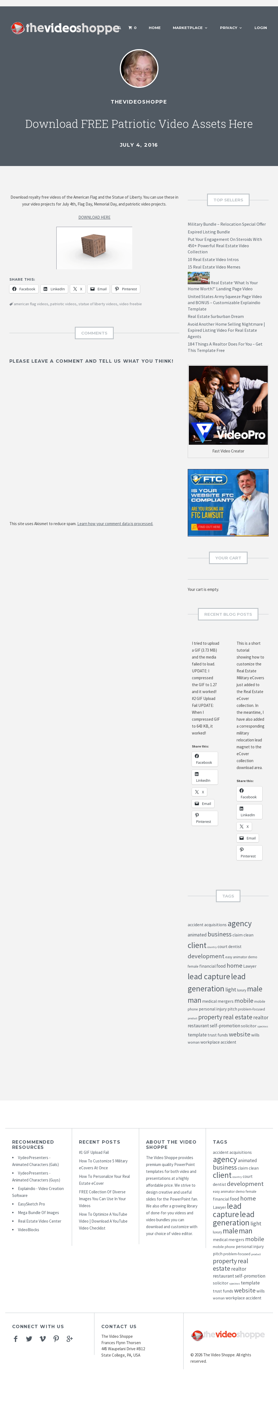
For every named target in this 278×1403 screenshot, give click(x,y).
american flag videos (31, 303)
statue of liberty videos (97, 303)
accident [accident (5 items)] (195, 924)
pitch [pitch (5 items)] (232, 1009)
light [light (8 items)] (230, 989)
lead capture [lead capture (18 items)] (209, 976)
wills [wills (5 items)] (255, 1035)
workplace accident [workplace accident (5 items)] (218, 1042)
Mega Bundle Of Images (38, 1212)
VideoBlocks (28, 1229)
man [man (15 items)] (194, 1000)
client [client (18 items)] (197, 945)
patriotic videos (63, 303)
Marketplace (188, 27)
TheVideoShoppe (139, 102)
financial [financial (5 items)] (207, 966)
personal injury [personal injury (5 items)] (213, 1009)
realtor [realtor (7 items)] (260, 1017)
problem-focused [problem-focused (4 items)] (251, 1009)
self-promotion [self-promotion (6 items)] (225, 1026)
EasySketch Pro (31, 1204)
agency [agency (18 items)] (239, 923)
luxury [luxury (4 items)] (241, 990)
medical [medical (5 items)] (209, 1001)
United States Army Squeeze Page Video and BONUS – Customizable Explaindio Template (225, 303)
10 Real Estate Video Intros (213, 259)
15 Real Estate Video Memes (214, 267)
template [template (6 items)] (197, 1035)
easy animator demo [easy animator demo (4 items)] (241, 957)
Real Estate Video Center (39, 1221)
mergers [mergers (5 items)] (226, 1001)
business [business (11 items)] (220, 934)
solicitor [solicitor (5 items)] (248, 1025)
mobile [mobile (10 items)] (243, 1000)
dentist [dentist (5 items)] (235, 946)
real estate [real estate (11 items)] (237, 1017)
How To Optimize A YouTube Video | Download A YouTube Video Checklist (103, 1221)
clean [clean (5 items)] (248, 935)
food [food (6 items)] (221, 966)
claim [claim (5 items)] (237, 935)
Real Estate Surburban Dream (216, 316)
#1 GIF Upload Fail (94, 1152)
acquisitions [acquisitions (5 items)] (215, 924)
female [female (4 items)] (193, 966)
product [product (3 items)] (192, 1018)
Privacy (228, 27)
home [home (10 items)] (234, 965)
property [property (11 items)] (210, 1017)
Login (261, 27)
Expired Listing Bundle (209, 232)
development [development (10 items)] (206, 956)
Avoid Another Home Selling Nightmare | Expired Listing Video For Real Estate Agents (226, 330)
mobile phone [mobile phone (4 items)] (224, 1246)
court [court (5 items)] (222, 946)
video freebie (130, 303)
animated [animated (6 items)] (197, 935)
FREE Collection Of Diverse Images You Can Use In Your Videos (102, 1198)
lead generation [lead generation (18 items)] (234, 1218)
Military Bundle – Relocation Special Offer (227, 224)
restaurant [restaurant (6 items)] (198, 1026)
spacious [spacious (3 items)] (262, 1026)
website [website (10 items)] (239, 1034)
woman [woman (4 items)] (194, 1042)
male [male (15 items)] (254, 988)
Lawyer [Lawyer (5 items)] (249, 966)
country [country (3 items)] (212, 947)
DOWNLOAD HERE (94, 217)
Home (155, 27)
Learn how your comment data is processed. (115, 523)
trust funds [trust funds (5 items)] (218, 1035)
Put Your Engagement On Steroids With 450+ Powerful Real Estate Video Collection (225, 245)
